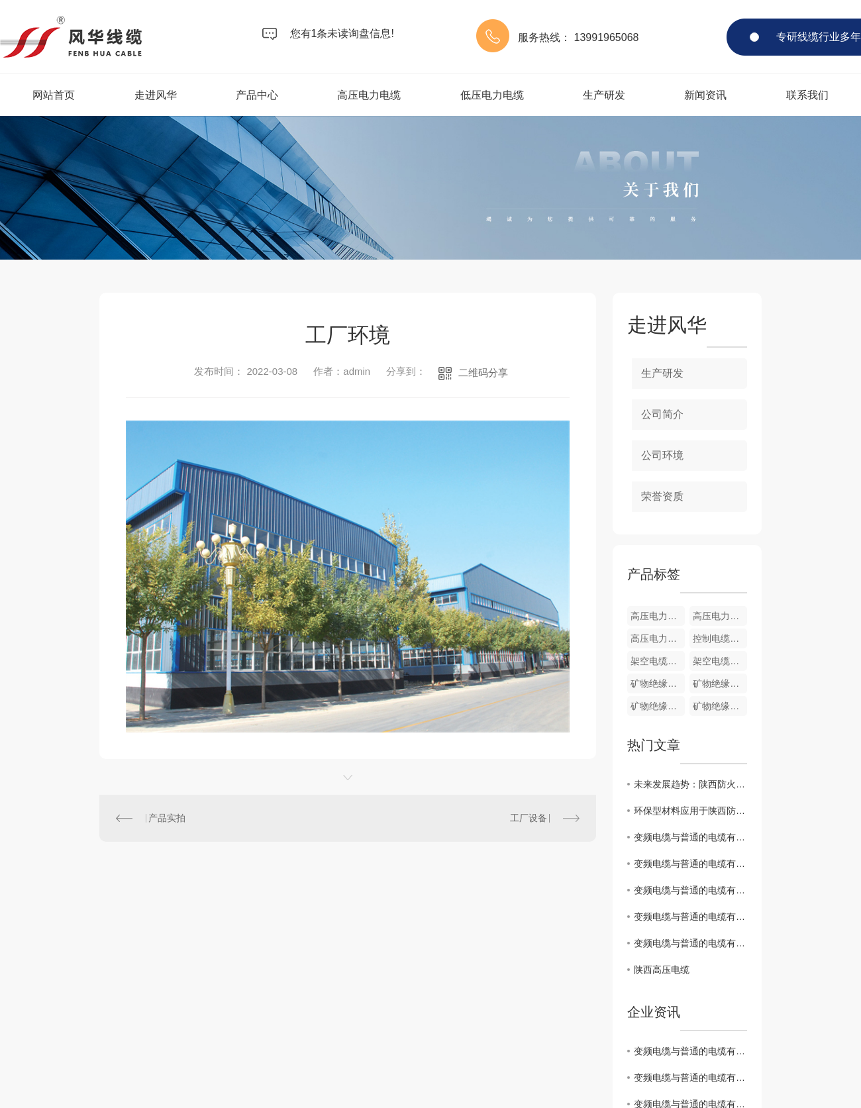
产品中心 (257, 95)
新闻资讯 (705, 95)
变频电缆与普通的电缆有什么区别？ (690, 837)
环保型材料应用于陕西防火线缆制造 (690, 810)
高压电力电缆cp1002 (720, 616)
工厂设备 (528, 818)
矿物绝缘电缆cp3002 (720, 706)
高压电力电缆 (369, 95)
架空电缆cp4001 (720, 661)
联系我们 (807, 95)
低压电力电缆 (492, 95)
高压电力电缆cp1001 (658, 638)
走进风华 (155, 95)
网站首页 (53, 95)
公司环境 (662, 455)
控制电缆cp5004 (720, 638)
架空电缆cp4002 (658, 661)
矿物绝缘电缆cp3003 (658, 706)
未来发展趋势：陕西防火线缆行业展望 (690, 784)
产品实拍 (166, 818)
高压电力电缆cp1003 (658, 616)
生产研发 (604, 95)
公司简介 (662, 414)
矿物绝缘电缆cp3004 (720, 683)
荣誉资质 (662, 496)
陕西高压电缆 (661, 969)
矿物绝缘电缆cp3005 (658, 683)
